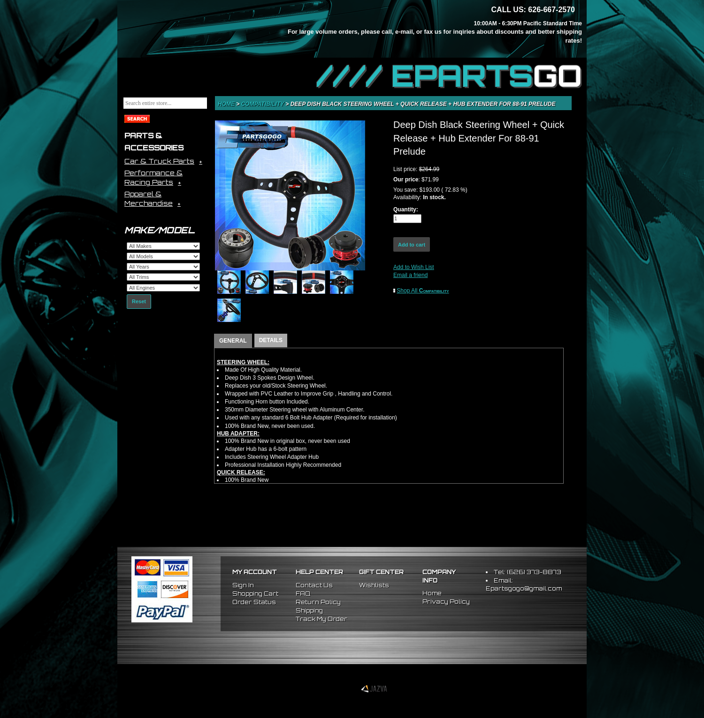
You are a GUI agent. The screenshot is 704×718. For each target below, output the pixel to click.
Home (227, 104)
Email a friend (410, 275)
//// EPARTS (449, 76)
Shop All (423, 290)
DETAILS (271, 340)
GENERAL (233, 340)
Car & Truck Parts (159, 161)
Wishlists (374, 585)
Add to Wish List (413, 267)
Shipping (309, 610)
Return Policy (318, 602)
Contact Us (314, 585)
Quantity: (405, 209)
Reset (139, 301)
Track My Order (321, 618)
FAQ (303, 593)
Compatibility (263, 104)
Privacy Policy (446, 601)
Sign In (243, 585)
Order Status (254, 602)
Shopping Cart (255, 593)
